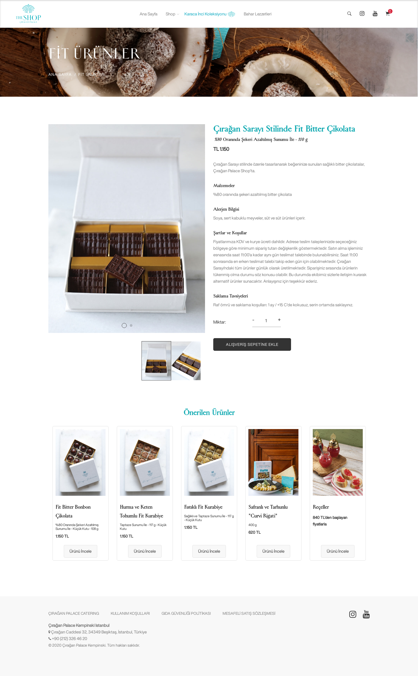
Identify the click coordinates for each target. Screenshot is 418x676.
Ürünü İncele (81, 551)
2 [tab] (131, 325)
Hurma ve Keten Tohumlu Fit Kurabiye (141, 511)
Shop (170, 14)
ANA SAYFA (60, 74)
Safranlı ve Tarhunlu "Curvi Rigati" (267, 511)
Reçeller (321, 507)
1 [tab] (124, 325)
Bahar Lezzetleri (258, 14)
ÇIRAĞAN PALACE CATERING (73, 613)
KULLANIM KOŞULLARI (130, 613)
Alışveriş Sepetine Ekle (252, 344)
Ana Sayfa (148, 14)
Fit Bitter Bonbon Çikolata (73, 511)
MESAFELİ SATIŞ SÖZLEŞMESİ (249, 613)
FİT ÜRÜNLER (91, 74)
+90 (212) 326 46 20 (69, 638)
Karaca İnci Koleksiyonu (210, 14)
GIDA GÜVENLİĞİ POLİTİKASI (186, 613)
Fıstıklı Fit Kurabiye (203, 507)
